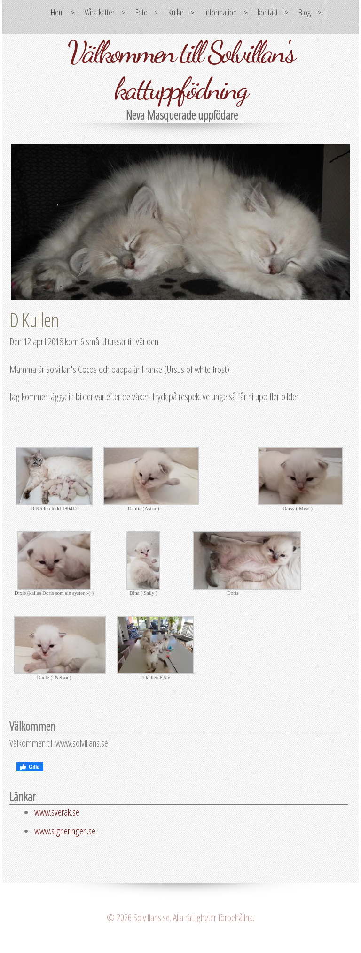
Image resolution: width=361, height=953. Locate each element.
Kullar (176, 12)
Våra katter (100, 12)
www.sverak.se (56, 811)
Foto (141, 12)
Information (220, 12)
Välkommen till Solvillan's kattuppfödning (180, 70)
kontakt (268, 12)
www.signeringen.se (64, 830)
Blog (304, 12)
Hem (57, 12)
